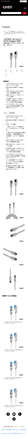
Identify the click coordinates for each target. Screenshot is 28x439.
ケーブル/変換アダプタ (12, 31)
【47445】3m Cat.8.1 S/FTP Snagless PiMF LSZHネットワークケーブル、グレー (14, 33)
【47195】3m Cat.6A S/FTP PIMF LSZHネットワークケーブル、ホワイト (13, 350)
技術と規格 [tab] (12, 113)
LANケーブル (20, 31)
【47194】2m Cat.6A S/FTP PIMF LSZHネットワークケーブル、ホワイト (13, 378)
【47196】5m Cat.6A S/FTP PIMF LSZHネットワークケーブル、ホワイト (13, 322)
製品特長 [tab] (5, 113)
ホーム (4, 31)
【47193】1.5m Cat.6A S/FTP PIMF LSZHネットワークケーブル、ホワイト (14, 406)
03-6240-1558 (6, 1)
